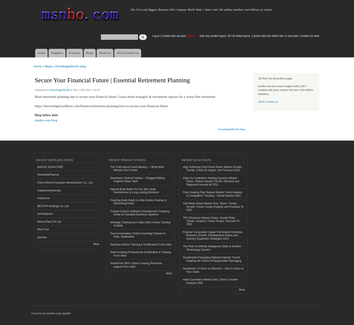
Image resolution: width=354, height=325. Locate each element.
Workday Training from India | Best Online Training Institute (140, 224)
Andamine (43, 198)
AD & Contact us (268, 101)
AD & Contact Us (128, 53)
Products (74, 53)
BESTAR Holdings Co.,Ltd (53, 206)
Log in (156, 36)
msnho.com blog (46, 120)
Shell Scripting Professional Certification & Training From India (140, 254)
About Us (105, 53)
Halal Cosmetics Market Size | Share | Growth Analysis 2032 (210, 281)
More (96, 244)
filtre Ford (43, 229)
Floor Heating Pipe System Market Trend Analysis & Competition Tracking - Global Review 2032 (212, 194)
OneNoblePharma (48, 174)
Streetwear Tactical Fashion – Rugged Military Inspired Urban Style (137, 180)
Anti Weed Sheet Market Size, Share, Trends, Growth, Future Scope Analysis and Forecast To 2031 (213, 207)
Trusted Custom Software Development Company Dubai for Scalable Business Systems (140, 213)
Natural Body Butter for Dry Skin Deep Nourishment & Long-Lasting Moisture (134, 191)
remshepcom (45, 213)
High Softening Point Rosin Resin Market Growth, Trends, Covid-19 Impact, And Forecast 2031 (212, 168)
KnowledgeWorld (59, 90)
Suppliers (57, 53)
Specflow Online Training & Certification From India (140, 244)
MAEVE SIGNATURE (50, 167)
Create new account (174, 36)
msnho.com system (59, 313)
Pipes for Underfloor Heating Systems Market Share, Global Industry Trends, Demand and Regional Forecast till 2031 (211, 181)
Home (41, 53)
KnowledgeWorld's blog (70, 66)
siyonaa (42, 237)
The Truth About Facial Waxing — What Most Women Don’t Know (137, 168)
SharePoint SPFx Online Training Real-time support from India (136, 265)
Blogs (89, 53)
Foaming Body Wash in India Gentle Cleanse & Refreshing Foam (138, 202)
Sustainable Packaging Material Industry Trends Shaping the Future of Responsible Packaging (212, 259)
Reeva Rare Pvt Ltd (49, 221)
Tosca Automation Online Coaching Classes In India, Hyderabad (138, 235)
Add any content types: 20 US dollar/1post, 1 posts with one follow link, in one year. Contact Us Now (259, 36)
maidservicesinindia (49, 190)
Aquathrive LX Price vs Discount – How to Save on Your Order (213, 270)
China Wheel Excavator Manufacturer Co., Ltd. (65, 182)
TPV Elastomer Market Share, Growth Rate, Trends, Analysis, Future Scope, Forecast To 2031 (211, 221)
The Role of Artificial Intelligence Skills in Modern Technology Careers (212, 248)
